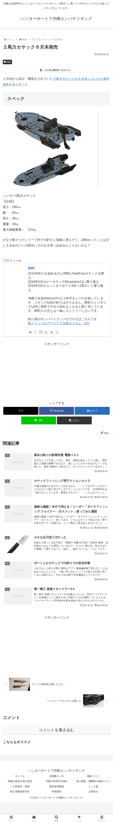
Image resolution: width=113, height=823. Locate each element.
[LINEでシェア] (38, 420)
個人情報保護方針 (20, 792)
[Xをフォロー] (35, 332)
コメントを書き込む (56, 731)
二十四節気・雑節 (20, 787)
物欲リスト (93, 777)
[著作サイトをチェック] (30, 332)
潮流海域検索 (56, 787)
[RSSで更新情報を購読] (56, 332)
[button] (74, 420)
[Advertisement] (56, 371)
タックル (20, 777)
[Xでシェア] (20, 411)
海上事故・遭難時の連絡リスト (93, 782)
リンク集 (93, 787)
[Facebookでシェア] (56, 411)
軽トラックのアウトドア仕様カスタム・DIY (59, 323)
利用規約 (56, 792)
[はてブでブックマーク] (92, 411)
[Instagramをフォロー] (41, 332)
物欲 (7, 62)
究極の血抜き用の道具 (20, 782)
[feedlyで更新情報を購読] (51, 332)
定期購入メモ (56, 777)
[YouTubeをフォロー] (46, 332)
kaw (31, 268)
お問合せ (93, 792)
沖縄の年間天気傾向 (57, 782)
